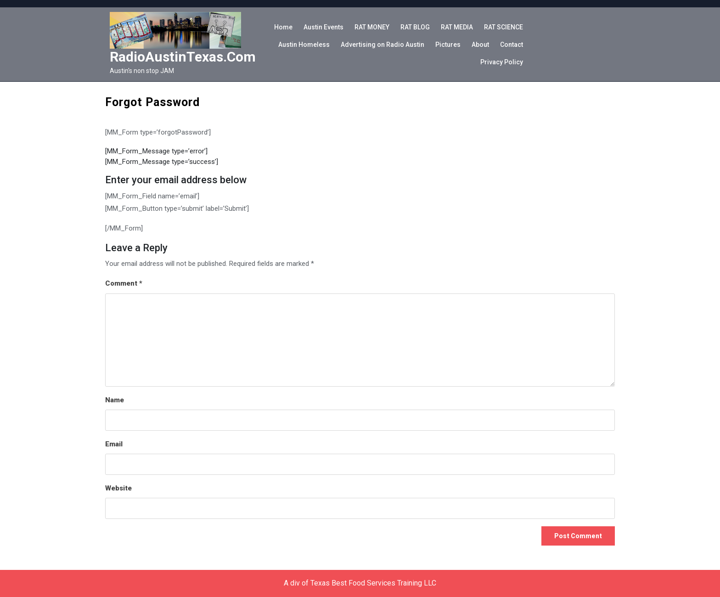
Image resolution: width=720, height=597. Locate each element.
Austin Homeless (304, 44)
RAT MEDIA (457, 27)
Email (114, 444)
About (480, 44)
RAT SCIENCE (503, 27)
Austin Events (323, 27)
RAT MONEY (371, 27)
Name (114, 400)
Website (118, 488)
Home (283, 27)
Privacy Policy (501, 62)
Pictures (448, 44)
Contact (511, 44)
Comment (123, 283)
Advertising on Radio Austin (382, 44)
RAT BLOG (415, 27)
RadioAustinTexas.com (183, 57)
